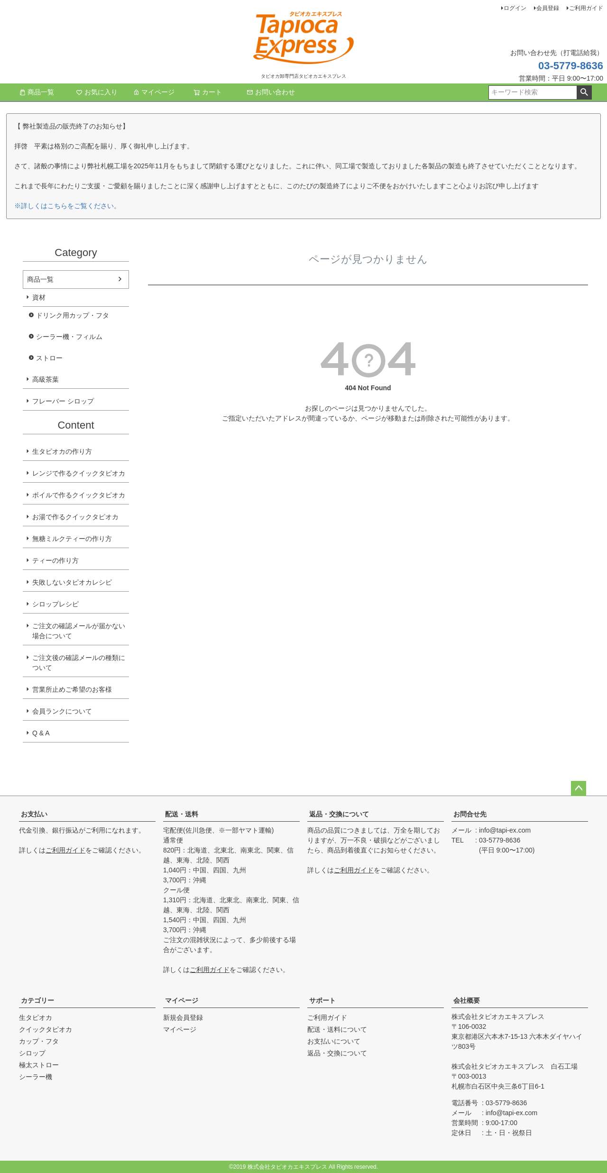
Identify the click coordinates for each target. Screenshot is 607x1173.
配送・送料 (181, 814)
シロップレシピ (55, 604)
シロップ (32, 1053)
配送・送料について (337, 1029)
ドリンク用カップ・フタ (72, 315)
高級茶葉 (45, 379)
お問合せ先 (470, 814)
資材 (39, 297)
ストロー (49, 358)
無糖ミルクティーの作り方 (72, 538)
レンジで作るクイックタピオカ (78, 473)
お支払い (34, 814)
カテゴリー (37, 1000)
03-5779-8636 (570, 66)
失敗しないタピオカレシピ (72, 582)
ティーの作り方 (55, 560)
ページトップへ (578, 788)
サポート (322, 1000)
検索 (584, 92)
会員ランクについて (62, 711)
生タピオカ (35, 1017)
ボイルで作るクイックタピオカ (78, 495)
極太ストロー (39, 1065)
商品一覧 (36, 92)
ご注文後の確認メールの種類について (78, 662)
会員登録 (547, 8)
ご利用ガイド (586, 8)
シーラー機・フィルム (69, 336)
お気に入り (97, 92)
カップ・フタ (39, 1041)
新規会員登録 (183, 1017)
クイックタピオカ (45, 1029)
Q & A (41, 733)
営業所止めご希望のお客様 (72, 689)
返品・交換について (339, 814)
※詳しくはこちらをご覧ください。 (67, 206)
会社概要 (466, 1000)
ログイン (515, 8)
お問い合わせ (271, 92)
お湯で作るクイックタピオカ (75, 517)
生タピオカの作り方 (62, 451)
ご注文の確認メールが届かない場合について (78, 631)
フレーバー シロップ (63, 401)
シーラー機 (35, 1077)
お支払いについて (333, 1041)
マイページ (154, 92)
